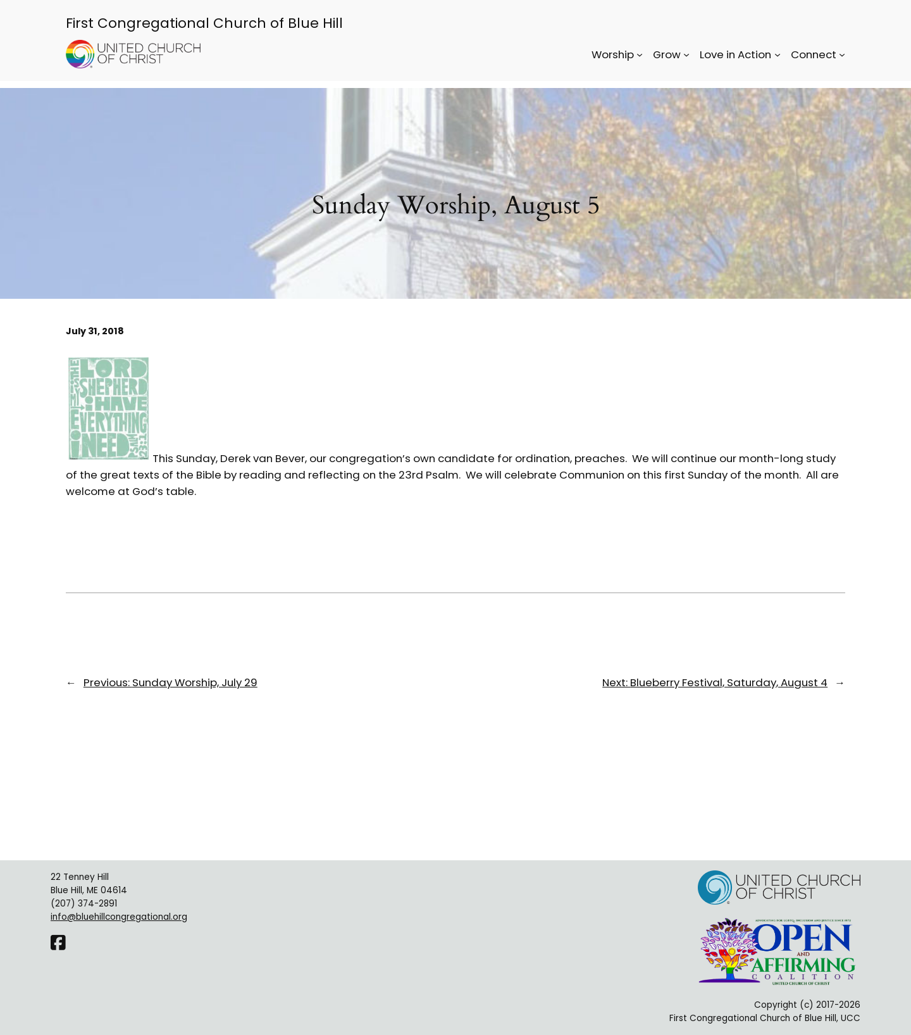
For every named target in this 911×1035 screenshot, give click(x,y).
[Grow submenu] (686, 54)
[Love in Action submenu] (777, 54)
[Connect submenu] (842, 54)
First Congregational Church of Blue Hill (204, 23)
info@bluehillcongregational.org (119, 917)
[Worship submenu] (639, 54)
